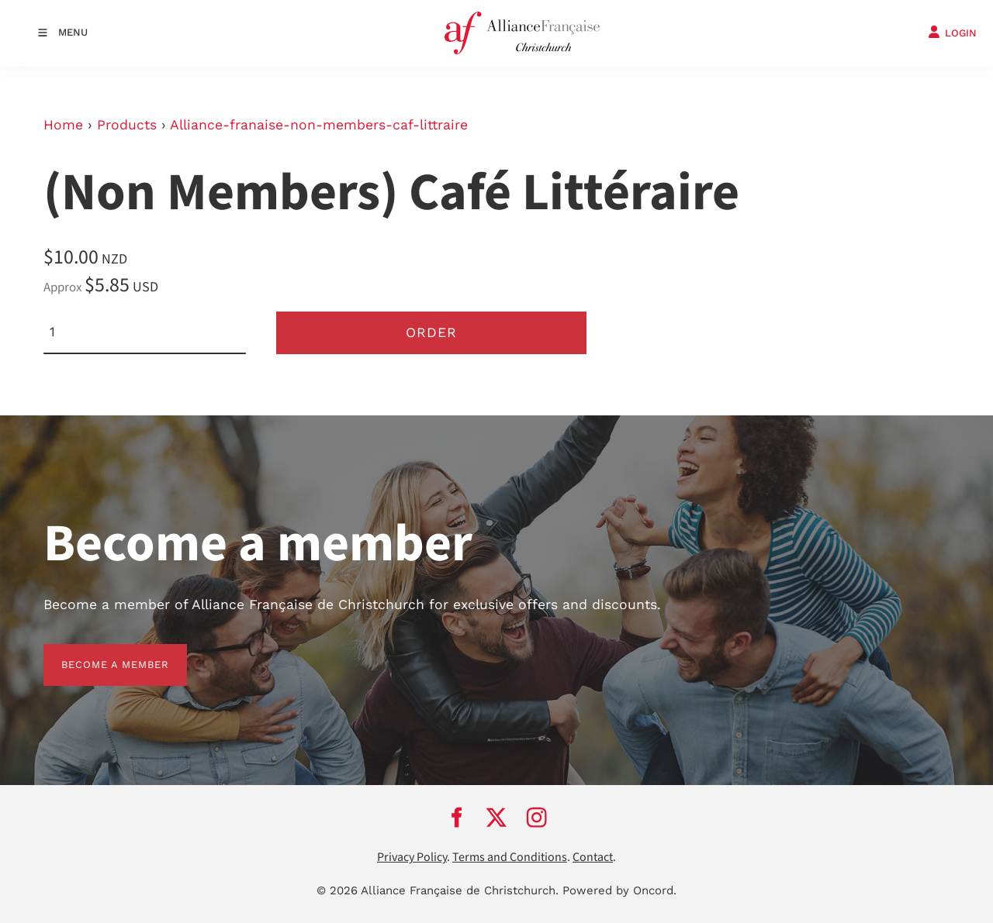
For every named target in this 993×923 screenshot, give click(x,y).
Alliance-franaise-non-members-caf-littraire (319, 125)
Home (63, 125)
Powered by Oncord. (619, 890)
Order (431, 332)
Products (127, 125)
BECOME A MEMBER (97, 653)
